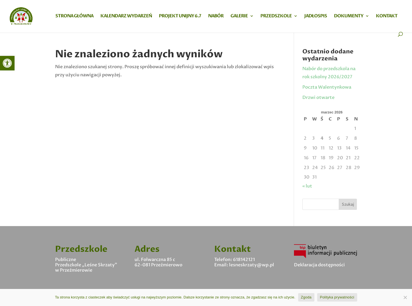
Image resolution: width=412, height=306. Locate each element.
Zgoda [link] (306, 297)
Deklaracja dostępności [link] (319, 265)
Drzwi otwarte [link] (318, 97)
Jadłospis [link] (315, 16)
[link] (7, 63)
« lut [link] (307, 186)
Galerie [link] (239, 16)
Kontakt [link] (386, 16)
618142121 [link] (244, 260)
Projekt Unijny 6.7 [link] (180, 16)
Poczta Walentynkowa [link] (326, 87)
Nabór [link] (215, 16)
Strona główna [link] (74, 16)
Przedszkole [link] (276, 16)
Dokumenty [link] (348, 16)
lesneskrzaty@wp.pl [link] (251, 265)
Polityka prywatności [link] (337, 297)
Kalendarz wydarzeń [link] (126, 16)
